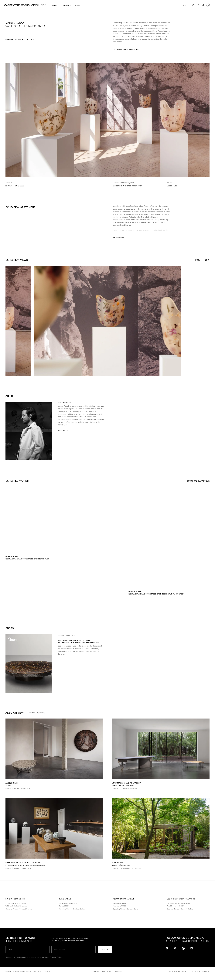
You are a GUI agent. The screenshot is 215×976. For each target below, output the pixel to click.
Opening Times (11, 909)
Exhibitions (66, 5)
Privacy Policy (56, 957)
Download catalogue (126, 49)
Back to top (202, 972)
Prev (197, 260)
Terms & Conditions (102, 972)
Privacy (118, 972)
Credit (48, 972)
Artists (54, 5)
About (185, 5)
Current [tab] (32, 713)
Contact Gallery (25, 909)
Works (77, 5)
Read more (118, 237)
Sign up (104, 949)
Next (207, 260)
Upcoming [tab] (41, 713)
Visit (140, 186)
